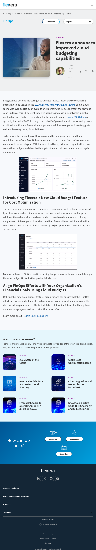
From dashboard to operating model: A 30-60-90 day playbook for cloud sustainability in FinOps (30, 410)
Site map (48, 543)
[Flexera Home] (4, 14)
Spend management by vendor (48, 496)
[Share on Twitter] (88, 74)
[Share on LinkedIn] (81, 74)
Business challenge (48, 488)
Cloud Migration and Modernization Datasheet (80, 384)
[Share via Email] (93, 74)
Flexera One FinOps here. (35, 315)
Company (48, 512)
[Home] (10, 4)
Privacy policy (48, 534)
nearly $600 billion (76, 117)
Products (48, 504)
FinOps (8, 21)
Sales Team (53, 439)
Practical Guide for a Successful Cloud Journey (31, 384)
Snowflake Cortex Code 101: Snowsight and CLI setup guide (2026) (80, 407)
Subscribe (50, 21)
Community (74, 439)
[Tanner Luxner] (60, 71)
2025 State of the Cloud (29, 361)
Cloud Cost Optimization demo (79, 361)
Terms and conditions (48, 538)
